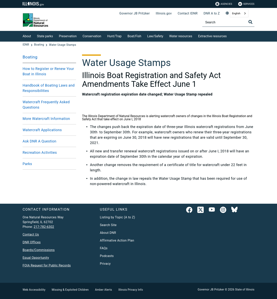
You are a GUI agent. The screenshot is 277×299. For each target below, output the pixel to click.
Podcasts (107, 256)
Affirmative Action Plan (117, 240)
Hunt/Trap (114, 36)
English (236, 13)
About (27, 36)
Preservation (68, 36)
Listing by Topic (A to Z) (117, 217)
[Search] (228, 22)
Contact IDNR (188, 13)
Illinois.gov (164, 13)
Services (246, 4)
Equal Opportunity (36, 258)
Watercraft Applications (42, 130)
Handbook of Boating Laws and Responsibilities (49, 88)
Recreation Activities (40, 152)
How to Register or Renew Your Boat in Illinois (48, 71)
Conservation (92, 36)
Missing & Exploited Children (70, 289)
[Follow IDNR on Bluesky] (234, 211)
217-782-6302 (44, 227)
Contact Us (31, 234)
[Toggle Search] (250, 22)
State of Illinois (244, 289)
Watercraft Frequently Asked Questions (46, 104)
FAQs (104, 248)
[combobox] (239, 13)
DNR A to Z (211, 13)
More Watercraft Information (46, 119)
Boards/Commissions (39, 250)
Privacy (105, 264)
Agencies (223, 4)
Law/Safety (155, 36)
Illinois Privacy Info (130, 289)
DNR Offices (32, 242)
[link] (189, 211)
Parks (27, 164)
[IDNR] (26, 44)
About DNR (108, 233)
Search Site (108, 225)
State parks (45, 36)
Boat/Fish (134, 36)
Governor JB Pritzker (134, 13)
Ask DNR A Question (39, 141)
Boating (30, 57)
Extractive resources (212, 36)
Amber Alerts (103, 289)
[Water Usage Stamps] (62, 44)
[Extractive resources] (230, 35)
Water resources (180, 36)
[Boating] (39, 44)
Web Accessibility (34, 289)
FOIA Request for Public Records (47, 265)
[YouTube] (212, 211)
